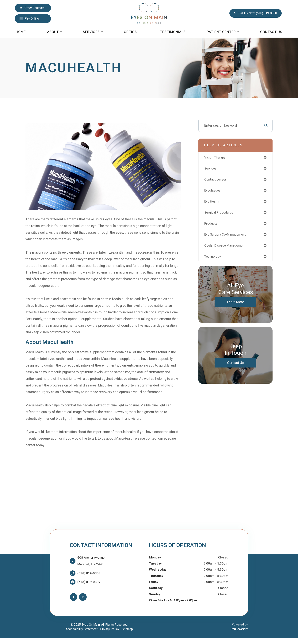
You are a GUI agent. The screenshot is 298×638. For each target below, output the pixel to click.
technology (213, 258)
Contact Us (271, 32)
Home (21, 32)
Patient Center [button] (223, 32)
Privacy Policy (109, 629)
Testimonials (173, 32)
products (211, 225)
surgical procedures (219, 213)
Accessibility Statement (81, 629)
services (211, 169)
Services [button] (93, 32)
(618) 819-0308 (89, 573)
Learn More (235, 304)
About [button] (54, 32)
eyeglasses (213, 191)
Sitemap (127, 629)
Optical (131, 32)
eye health (212, 202)
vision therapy (215, 157)
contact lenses (216, 180)
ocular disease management (226, 247)
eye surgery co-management (226, 236)
